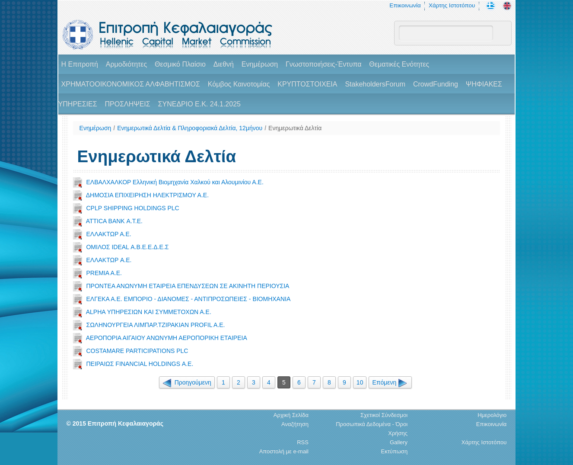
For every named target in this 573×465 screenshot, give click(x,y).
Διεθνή (223, 64)
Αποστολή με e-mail (284, 451)
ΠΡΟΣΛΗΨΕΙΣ (127, 104)
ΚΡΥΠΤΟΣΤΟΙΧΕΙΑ (307, 84)
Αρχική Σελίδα (291, 415)
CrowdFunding (435, 84)
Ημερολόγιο (492, 415)
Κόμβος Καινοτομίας (239, 84)
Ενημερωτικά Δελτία (295, 128)
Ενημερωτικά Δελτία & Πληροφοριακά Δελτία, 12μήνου (189, 128)
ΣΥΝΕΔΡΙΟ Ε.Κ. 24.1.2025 (199, 104)
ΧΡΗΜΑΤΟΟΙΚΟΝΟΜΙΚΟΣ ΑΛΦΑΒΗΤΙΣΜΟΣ (130, 84)
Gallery (398, 442)
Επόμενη (390, 382)
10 (360, 382)
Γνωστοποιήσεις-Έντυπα (323, 64)
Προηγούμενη (186, 382)
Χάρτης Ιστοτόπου (452, 5)
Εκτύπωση (394, 451)
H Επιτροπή (79, 64)
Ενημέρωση (260, 64)
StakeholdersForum (375, 84)
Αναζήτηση (295, 424)
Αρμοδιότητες (126, 64)
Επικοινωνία (404, 5)
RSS (303, 442)
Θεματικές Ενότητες (399, 64)
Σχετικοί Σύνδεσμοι (383, 415)
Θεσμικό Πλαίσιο (180, 64)
